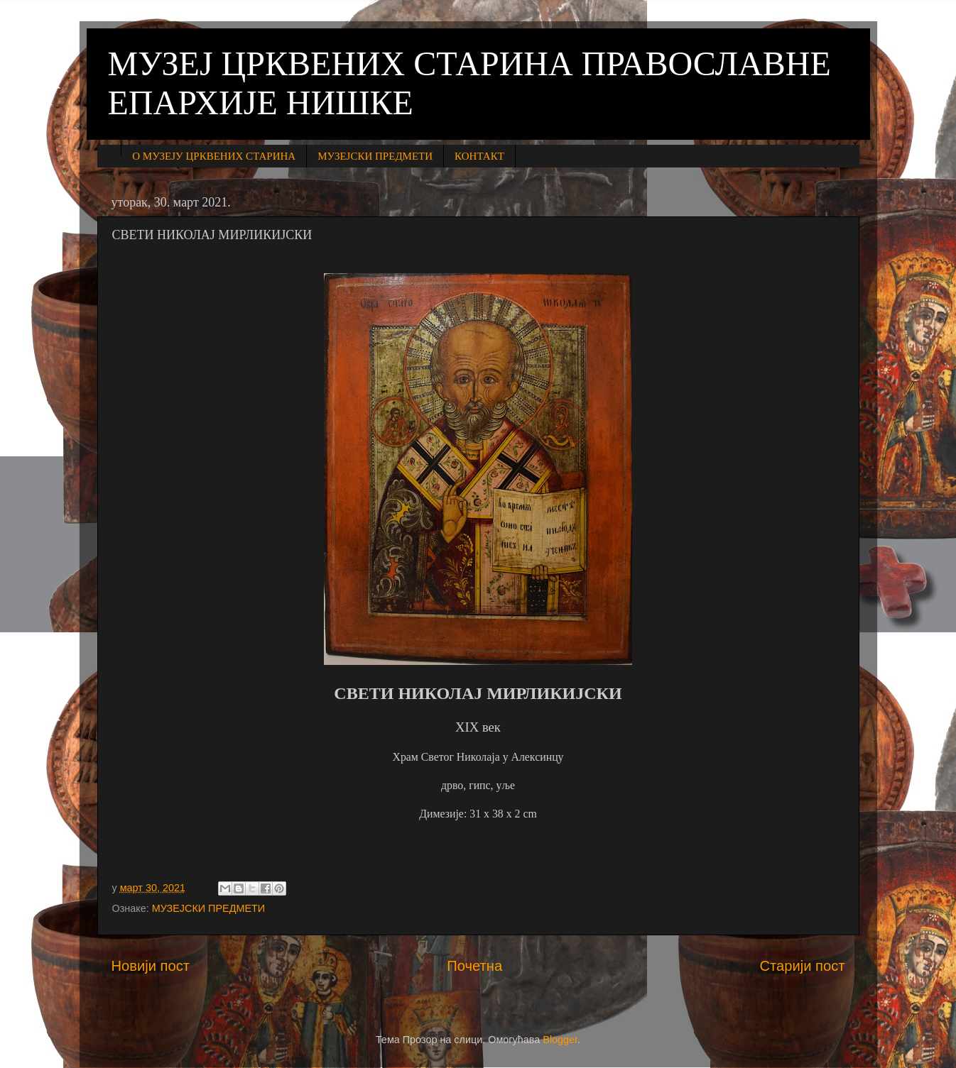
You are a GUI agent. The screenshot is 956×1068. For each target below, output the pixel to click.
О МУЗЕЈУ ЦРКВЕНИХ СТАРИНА (213, 156)
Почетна (474, 966)
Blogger (560, 1039)
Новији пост (151, 966)
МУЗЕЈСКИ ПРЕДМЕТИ (375, 156)
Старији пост (801, 966)
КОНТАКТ (479, 156)
